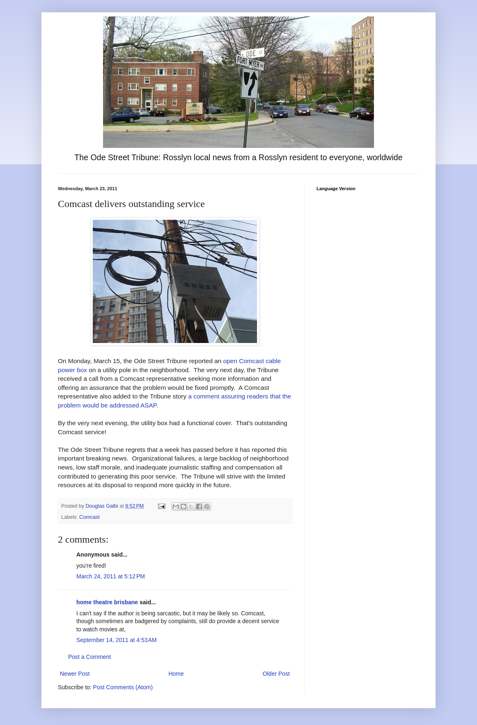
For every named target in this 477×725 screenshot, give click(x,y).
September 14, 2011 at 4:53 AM (116, 640)
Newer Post (74, 673)
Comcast (89, 517)
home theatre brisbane (107, 602)
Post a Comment (89, 657)
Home (175, 673)
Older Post (276, 673)
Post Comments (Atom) (123, 687)
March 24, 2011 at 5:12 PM (110, 576)
